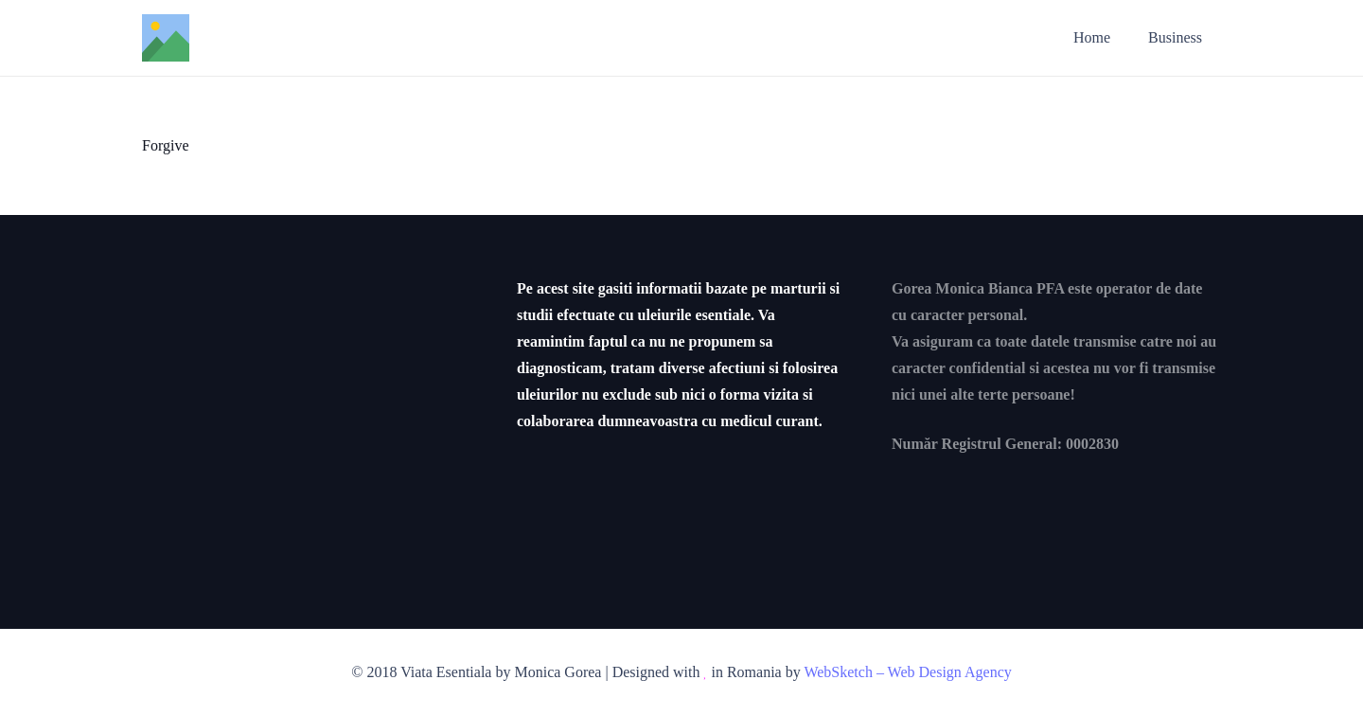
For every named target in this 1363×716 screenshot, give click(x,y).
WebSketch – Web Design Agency (907, 672)
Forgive (165, 145)
